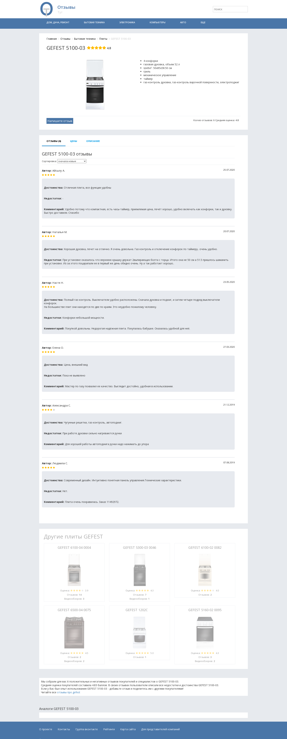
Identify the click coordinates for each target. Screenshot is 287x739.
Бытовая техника (94, 22)
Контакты (64, 729)
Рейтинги (109, 729)
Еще (203, 22)
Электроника (127, 22)
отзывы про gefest (68, 692)
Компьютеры (157, 22)
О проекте (45, 729)
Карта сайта (128, 729)
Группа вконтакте (86, 729)
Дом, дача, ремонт (57, 22)
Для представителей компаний (160, 729)
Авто (183, 22)
